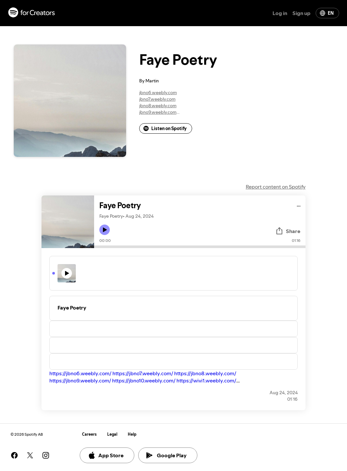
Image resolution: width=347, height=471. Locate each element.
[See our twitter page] (30, 455)
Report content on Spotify (276, 186)
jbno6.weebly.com (158, 92)
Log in (280, 13)
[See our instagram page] (46, 455)
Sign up (301, 13)
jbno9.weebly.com (157, 112)
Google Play (166, 455)
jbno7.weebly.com (157, 99)
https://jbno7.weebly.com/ (142, 373)
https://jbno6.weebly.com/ (80, 373)
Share (287, 231)
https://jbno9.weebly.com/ (80, 380)
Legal (112, 434)
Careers (89, 434)
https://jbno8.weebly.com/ (205, 373)
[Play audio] (299, 205)
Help (132, 434)
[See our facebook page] (14, 455)
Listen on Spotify (165, 128)
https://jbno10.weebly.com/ (143, 380)
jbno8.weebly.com (157, 105)
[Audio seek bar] (200, 246)
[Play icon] (104, 230)
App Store (106, 455)
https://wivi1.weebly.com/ (206, 380)
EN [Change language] (327, 13)
